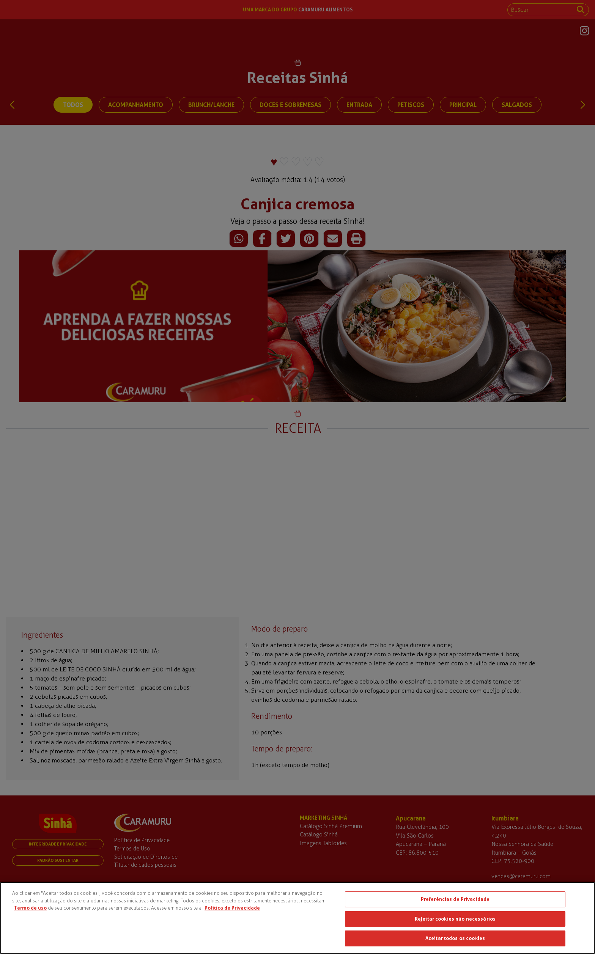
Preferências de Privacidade (455, 899)
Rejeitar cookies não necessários (455, 919)
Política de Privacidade (232, 908)
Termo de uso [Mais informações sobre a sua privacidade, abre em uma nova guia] (30, 908)
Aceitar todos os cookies (455, 938)
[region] (297, 918)
